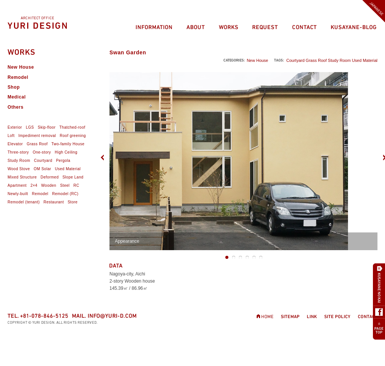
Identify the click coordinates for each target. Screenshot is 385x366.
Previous (104, 157)
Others (15, 107)
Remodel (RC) (65, 194)
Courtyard (295, 60)
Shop (14, 87)
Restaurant (53, 202)
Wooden (48, 185)
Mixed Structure (22, 177)
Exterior (15, 127)
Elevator (15, 144)
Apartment (17, 185)
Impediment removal (37, 136)
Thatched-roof (72, 127)
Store (72, 202)
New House (257, 60)
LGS (30, 127)
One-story (42, 152)
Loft (11, 136)
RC (76, 185)
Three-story (18, 152)
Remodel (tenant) (24, 202)
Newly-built (18, 194)
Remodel (18, 77)
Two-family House (67, 144)
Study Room (339, 60)
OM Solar (42, 169)
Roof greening (73, 136)
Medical (17, 97)
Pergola (63, 160)
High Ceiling (66, 152)
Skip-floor (46, 127)
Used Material (364, 60)
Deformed (50, 177)
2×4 (34, 185)
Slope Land (72, 177)
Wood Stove (19, 169)
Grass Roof (316, 60)
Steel (64, 185)
